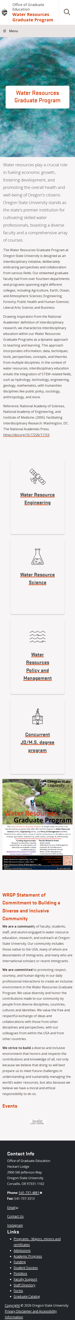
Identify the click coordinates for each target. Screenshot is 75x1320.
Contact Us (15, 1216)
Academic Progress (28, 1256)
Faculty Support (25, 1279)
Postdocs (20, 1273)
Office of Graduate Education (28, 7)
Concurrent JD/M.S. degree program (37, 742)
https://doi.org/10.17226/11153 (26, 435)
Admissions (22, 1250)
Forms (18, 1290)
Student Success (26, 1267)
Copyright (12, 1305)
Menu (13, 31)
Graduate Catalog (27, 1296)
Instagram (15, 1225)
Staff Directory (24, 1285)
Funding (20, 1262)
